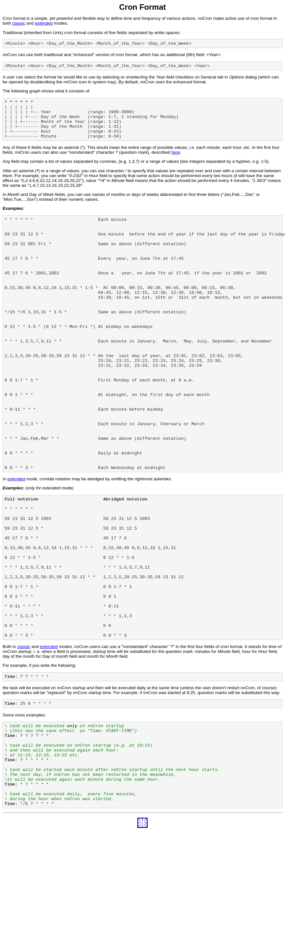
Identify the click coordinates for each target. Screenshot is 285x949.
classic (18, 23)
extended (44, 23)
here (175, 162)
